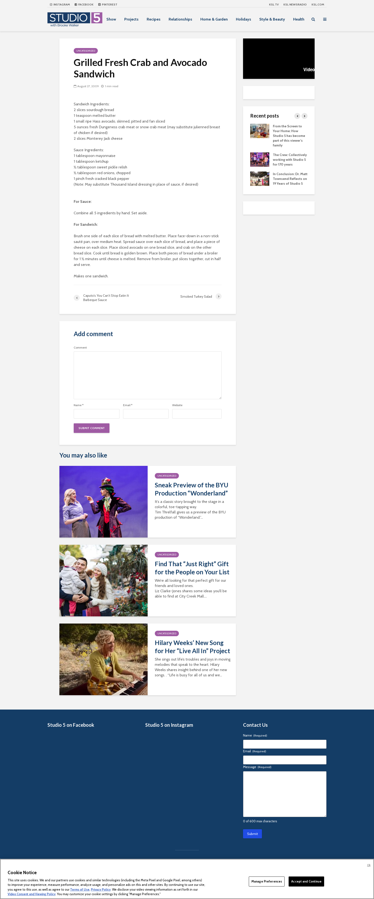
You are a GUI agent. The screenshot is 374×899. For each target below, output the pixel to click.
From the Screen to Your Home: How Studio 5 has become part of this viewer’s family (289, 135)
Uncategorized (85, 50)
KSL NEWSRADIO (295, 4)
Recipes (154, 19)
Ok (368, 865)
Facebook (84, 4)
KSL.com (318, 4)
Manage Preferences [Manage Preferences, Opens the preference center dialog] (266, 881)
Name (78, 405)
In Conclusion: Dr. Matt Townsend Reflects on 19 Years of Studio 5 (290, 179)
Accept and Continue (306, 881)
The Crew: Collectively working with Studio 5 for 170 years (290, 160)
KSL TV (274, 4)
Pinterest (107, 4)
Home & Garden (214, 19)
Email (127, 405)
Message (257, 767)
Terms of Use (79, 889)
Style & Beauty (272, 19)
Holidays (243, 19)
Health (298, 19)
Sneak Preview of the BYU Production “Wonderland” (191, 489)
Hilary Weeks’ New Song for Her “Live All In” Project (192, 647)
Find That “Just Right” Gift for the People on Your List (192, 568)
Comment (80, 347)
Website (177, 405)
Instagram (60, 4)
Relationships (180, 19)
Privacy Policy (101, 889)
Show (111, 19)
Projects (131, 19)
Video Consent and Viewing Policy (32, 894)
